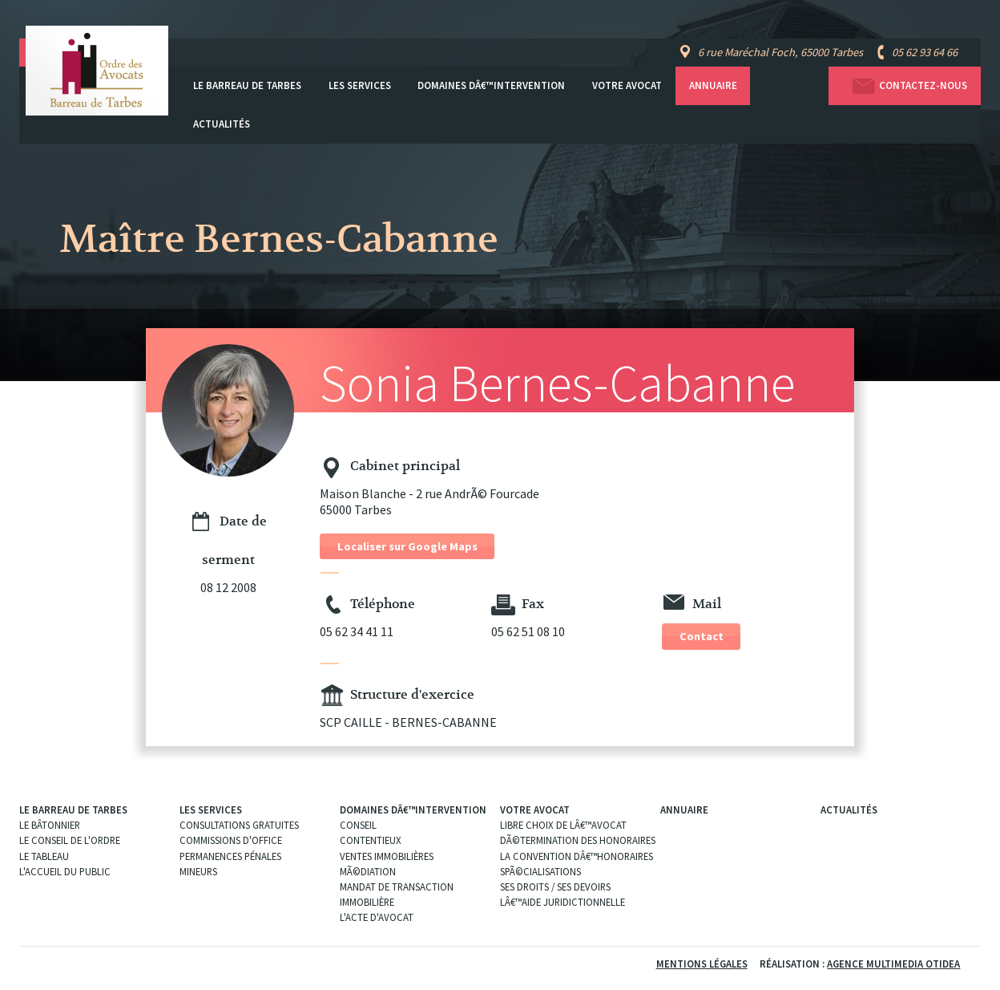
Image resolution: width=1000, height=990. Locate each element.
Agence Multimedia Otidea (893, 963)
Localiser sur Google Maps (407, 546)
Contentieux (370, 840)
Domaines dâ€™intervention (491, 85)
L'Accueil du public (65, 871)
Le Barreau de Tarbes (247, 85)
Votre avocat (627, 85)
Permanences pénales (230, 856)
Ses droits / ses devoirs (555, 886)
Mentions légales (702, 963)
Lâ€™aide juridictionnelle (562, 901)
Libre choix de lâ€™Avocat (563, 824)
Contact (701, 636)
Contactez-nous (904, 86)
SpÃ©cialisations (540, 871)
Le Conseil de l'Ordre (69, 840)
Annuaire (713, 85)
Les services (360, 85)
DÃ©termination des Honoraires (577, 840)
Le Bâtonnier (49, 824)
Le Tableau (44, 856)
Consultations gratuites (239, 824)
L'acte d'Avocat (376, 917)
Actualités (221, 124)
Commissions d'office (230, 840)
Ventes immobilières (386, 856)
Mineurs (198, 871)
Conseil (358, 824)
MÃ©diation (368, 871)
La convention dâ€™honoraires (576, 856)
